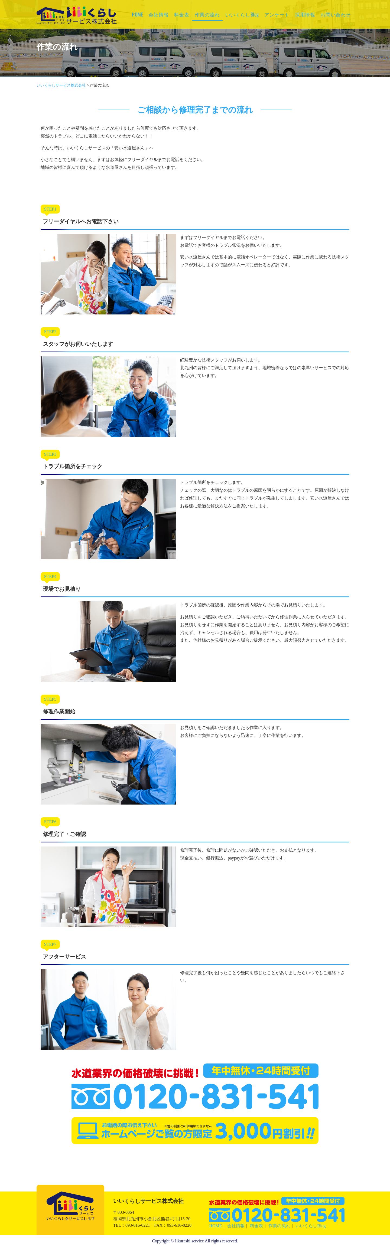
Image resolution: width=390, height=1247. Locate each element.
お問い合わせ (335, 14)
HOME (137, 14)
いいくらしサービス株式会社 (76, 23)
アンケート (277, 14)
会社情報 (158, 14)
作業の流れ (207, 14)
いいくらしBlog (242, 14)
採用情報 (305, 14)
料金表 (181, 14)
